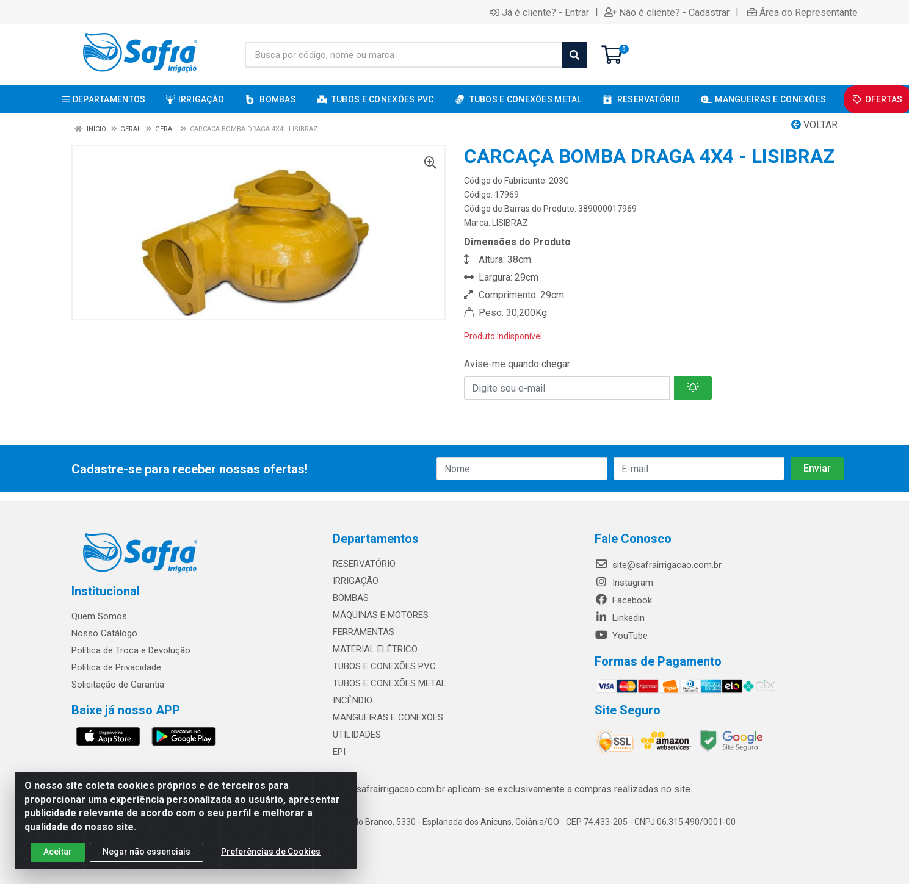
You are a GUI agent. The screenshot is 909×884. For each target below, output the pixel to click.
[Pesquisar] (574, 55)
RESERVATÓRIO (364, 563)
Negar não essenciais (146, 852)
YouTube (621, 635)
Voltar (814, 125)
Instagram (624, 582)
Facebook (623, 600)
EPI (339, 751)
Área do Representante (802, 12)
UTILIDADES (357, 734)
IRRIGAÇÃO (355, 580)
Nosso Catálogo (104, 633)
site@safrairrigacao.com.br (658, 564)
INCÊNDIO (352, 700)
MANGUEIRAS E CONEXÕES (388, 717)
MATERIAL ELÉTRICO (375, 649)
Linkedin (620, 618)
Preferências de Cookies (271, 852)
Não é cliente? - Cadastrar (667, 12)
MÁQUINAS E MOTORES (381, 614)
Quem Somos (99, 616)
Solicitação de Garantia (117, 684)
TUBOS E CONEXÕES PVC (384, 666)
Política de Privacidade (116, 667)
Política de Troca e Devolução (130, 650)
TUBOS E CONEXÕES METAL (389, 683)
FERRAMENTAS (363, 632)
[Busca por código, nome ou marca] (403, 55)
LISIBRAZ (510, 223)
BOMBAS (351, 597)
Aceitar (57, 852)
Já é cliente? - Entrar (539, 12)
